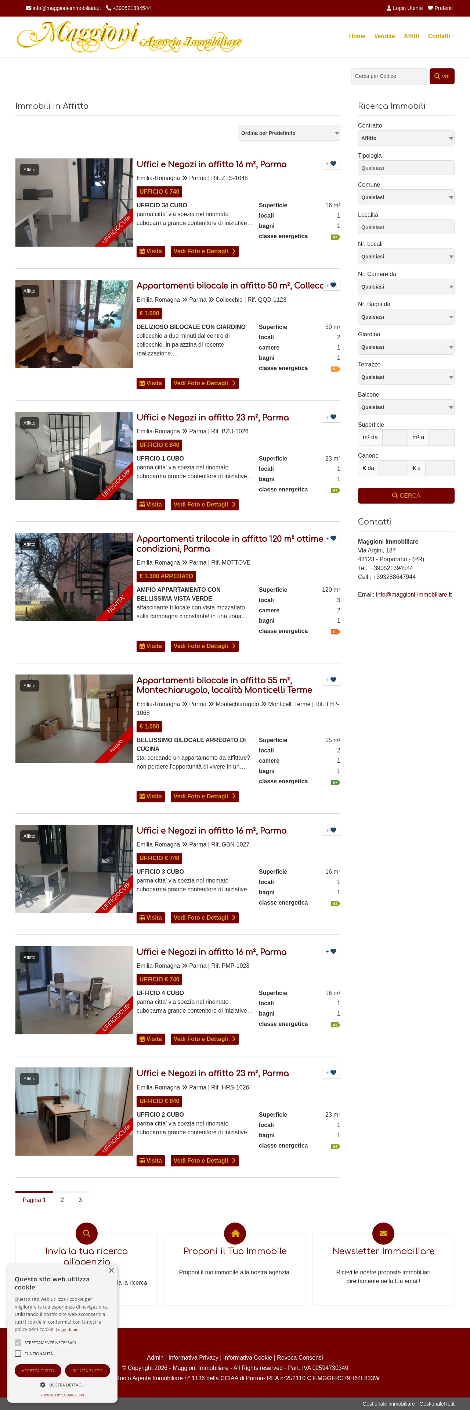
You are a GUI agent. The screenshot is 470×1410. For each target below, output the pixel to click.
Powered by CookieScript (62, 1395)
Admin (155, 1357)
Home (357, 36)
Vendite (384, 36)
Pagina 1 (34, 1200)
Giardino (369, 334)
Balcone (368, 394)
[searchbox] (408, 169)
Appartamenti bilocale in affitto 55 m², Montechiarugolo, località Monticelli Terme (224, 685)
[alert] (62, 1333)
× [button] (111, 1271)
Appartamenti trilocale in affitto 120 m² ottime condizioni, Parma (230, 544)
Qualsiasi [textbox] (372, 197)
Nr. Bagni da (374, 304)
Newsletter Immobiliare (383, 1251)
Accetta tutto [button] (38, 1370)
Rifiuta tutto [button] (87, 1370)
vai (441, 76)
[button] (62, 1384)
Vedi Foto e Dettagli (201, 251)
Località (368, 215)
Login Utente (405, 8)
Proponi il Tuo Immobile (235, 1251)
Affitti (411, 36)
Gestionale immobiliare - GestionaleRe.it (408, 1404)
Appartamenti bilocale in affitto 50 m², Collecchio (237, 286)
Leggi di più (67, 1329)
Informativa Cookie (247, 1357)
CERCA (406, 496)
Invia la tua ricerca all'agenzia (87, 1256)
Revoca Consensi (300, 1357)
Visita (151, 251)
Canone (368, 455)
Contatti (439, 36)
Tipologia (370, 156)
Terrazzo (369, 364)
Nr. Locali (370, 244)
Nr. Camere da (377, 274)
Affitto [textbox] (368, 138)
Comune (369, 185)
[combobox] (289, 133)
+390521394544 (128, 8)
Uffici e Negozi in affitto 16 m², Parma (211, 164)
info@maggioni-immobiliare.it (63, 8)
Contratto (370, 125)
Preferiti (440, 8)
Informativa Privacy (193, 1357)
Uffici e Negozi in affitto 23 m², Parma (213, 418)
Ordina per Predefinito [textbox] (268, 133)
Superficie (371, 425)
